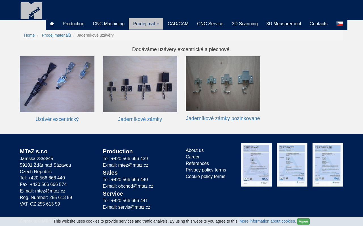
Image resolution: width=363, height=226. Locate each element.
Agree (303, 221)
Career (193, 156)
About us (195, 150)
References (197, 163)
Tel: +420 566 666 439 (125, 158)
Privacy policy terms (206, 170)
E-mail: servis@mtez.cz (126, 207)
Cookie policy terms (205, 176)
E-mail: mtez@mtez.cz (42, 191)
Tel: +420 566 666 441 (125, 200)
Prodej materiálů (56, 35)
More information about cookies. (268, 221)
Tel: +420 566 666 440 (42, 177)
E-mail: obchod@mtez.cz (128, 186)
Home (29, 35)
